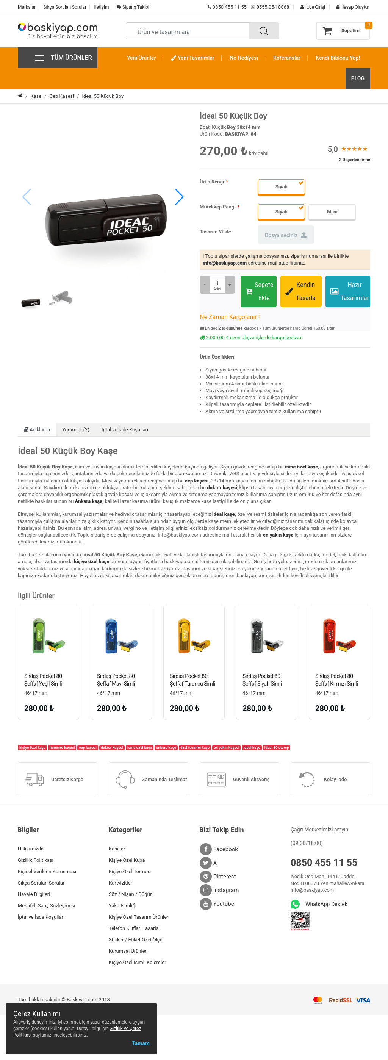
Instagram (219, 891)
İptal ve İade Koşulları (125, 429)
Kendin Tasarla (300, 291)
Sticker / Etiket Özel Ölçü (136, 940)
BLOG (358, 78)
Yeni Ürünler (141, 58)
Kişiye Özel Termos (129, 872)
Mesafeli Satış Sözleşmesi (46, 906)
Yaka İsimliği (122, 906)
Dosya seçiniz (286, 235)
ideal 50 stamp (276, 748)
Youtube (217, 904)
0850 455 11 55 (227, 7)
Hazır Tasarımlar (349, 291)
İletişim (101, 7)
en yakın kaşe (278, 535)
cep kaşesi (196, 481)
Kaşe (35, 96)
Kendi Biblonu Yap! (338, 58)
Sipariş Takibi (133, 7)
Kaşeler (117, 849)
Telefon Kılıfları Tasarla (134, 929)
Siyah (281, 186)
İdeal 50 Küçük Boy (103, 96)
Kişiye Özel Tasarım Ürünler (138, 918)
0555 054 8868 (272, 7)
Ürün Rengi (212, 182)
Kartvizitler (120, 883)
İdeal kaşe (223, 514)
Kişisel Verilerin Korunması (47, 872)
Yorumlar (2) (75, 429)
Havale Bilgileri (34, 895)
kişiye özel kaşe (91, 561)
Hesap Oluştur (351, 7)
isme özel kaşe (301, 467)
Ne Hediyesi (244, 58)
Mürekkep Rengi (218, 207)
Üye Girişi (311, 7)
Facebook (219, 850)
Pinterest (218, 877)
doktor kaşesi (222, 487)
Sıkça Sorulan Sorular (64, 7)
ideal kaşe (252, 748)
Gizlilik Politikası (35, 861)
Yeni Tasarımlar (192, 58)
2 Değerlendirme (354, 159)
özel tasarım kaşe (195, 748)
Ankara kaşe (89, 501)
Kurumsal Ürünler (128, 952)
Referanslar (286, 58)
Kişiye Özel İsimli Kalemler (137, 963)
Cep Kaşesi (62, 96)
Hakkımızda (31, 849)
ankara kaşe (166, 748)
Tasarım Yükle (215, 232)
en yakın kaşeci (226, 748)
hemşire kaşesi (62, 748)
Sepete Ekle (259, 291)
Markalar (27, 7)
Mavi (332, 212)
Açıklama (37, 429)
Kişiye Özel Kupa (127, 861)
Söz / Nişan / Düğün (131, 895)
